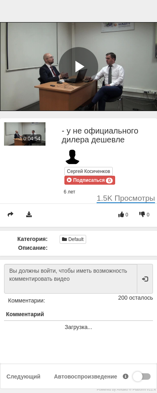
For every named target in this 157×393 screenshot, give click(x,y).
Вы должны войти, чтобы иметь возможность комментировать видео (70, 279)
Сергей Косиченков (88, 171)
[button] (89, 180)
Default (72, 239)
